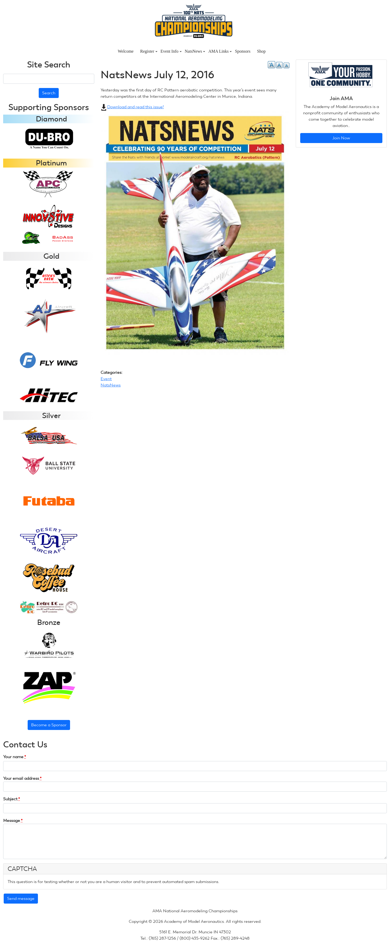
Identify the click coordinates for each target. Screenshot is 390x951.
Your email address (22, 778)
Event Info (171, 51)
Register (148, 51)
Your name (14, 756)
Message (13, 820)
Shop (261, 51)
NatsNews (195, 51)
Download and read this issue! (137, 106)
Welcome (126, 51)
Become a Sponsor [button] (49, 724)
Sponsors (242, 51)
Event (106, 378)
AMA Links (220, 51)
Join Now (341, 137)
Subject (11, 798)
